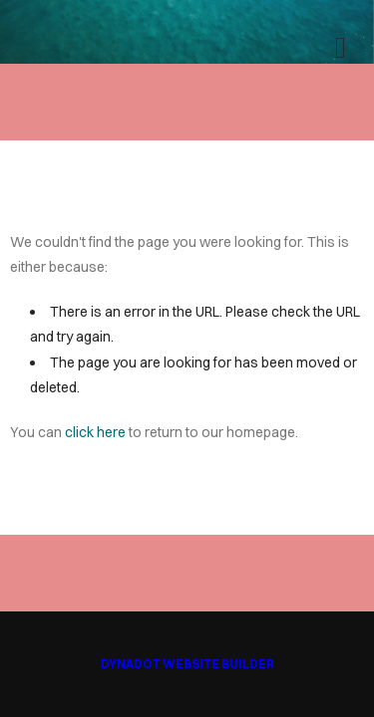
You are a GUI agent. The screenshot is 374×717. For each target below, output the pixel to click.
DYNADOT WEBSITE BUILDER (187, 663)
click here (95, 432)
